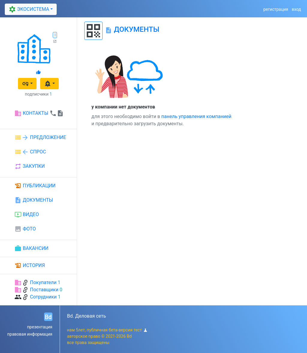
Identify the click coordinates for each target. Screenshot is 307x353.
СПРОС (30, 152)
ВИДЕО (26, 214)
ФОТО (25, 229)
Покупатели (43, 282)
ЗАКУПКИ (29, 166)
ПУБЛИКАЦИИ (35, 185)
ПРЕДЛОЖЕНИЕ (40, 137)
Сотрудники (43, 297)
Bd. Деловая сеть (86, 316)
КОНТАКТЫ (39, 113)
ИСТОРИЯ (29, 265)
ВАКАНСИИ (31, 248)
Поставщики (44, 289)
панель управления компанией (196, 116)
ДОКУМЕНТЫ (33, 200)
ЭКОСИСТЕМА (28, 9)
